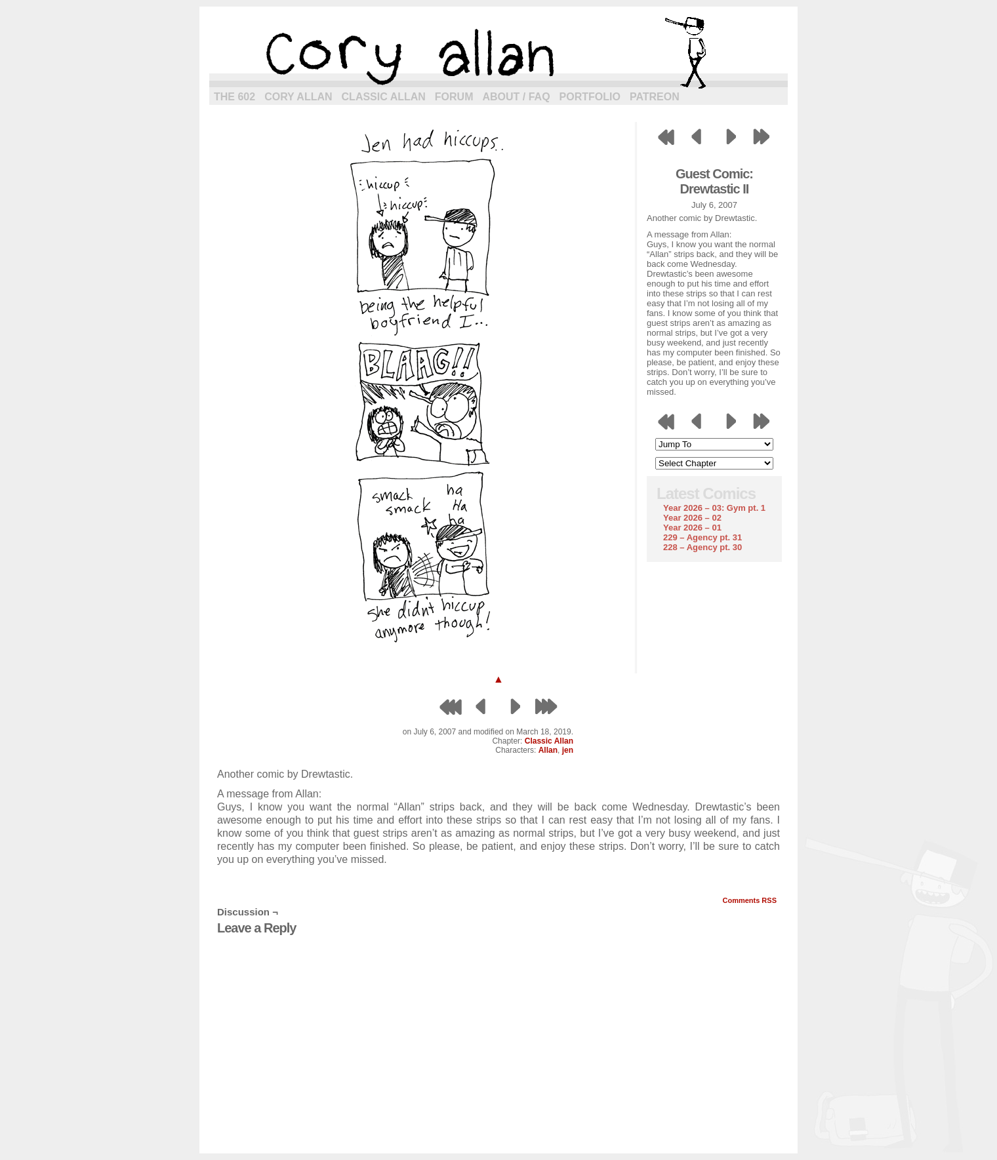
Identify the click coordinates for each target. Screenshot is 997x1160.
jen (567, 750)
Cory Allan (298, 96)
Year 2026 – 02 (692, 518)
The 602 (234, 96)
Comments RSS (749, 900)
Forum (454, 96)
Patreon (655, 96)
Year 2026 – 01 (692, 527)
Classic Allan (384, 96)
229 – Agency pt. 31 (702, 537)
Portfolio (590, 96)
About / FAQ (516, 96)
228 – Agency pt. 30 (702, 547)
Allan (548, 750)
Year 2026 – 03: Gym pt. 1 (714, 508)
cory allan (498, 52)
